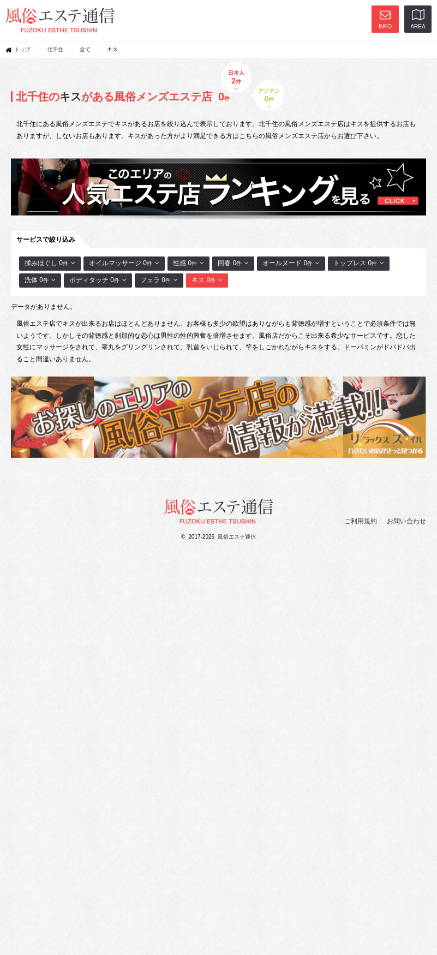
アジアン (269, 98)
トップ (22, 49)
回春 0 (233, 263)
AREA (417, 19)
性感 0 (188, 263)
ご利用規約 (360, 521)
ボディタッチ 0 (98, 280)
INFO (385, 19)
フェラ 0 (159, 280)
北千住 (55, 49)
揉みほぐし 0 (50, 263)
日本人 (236, 80)
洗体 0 (40, 280)
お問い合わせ (406, 521)
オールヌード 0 (291, 263)
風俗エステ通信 (237, 537)
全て (85, 49)
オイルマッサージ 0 (124, 263)
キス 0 (207, 280)
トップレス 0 (358, 263)
